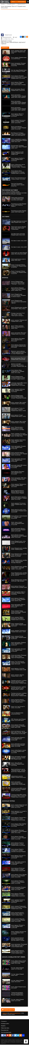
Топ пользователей (6, 1032)
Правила (3, 1025)
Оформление (21, 4)
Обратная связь (5, 1028)
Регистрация (21, 1)
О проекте (4, 1021)
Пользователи (4, 1030)
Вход (13, 1)
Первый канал (11, 4)
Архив (2, 4)
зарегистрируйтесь (14, 1013)
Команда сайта (5, 1023)
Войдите (4, 1013)
